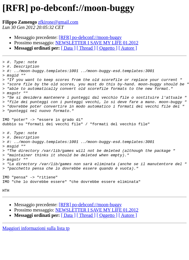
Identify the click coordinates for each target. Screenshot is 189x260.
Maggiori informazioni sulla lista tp (36, 254)
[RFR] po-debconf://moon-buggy (90, 37)
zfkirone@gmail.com (58, 22)
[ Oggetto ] (107, 48)
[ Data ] (68, 48)
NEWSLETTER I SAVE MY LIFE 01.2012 (97, 42)
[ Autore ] (127, 48)
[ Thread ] (86, 48)
